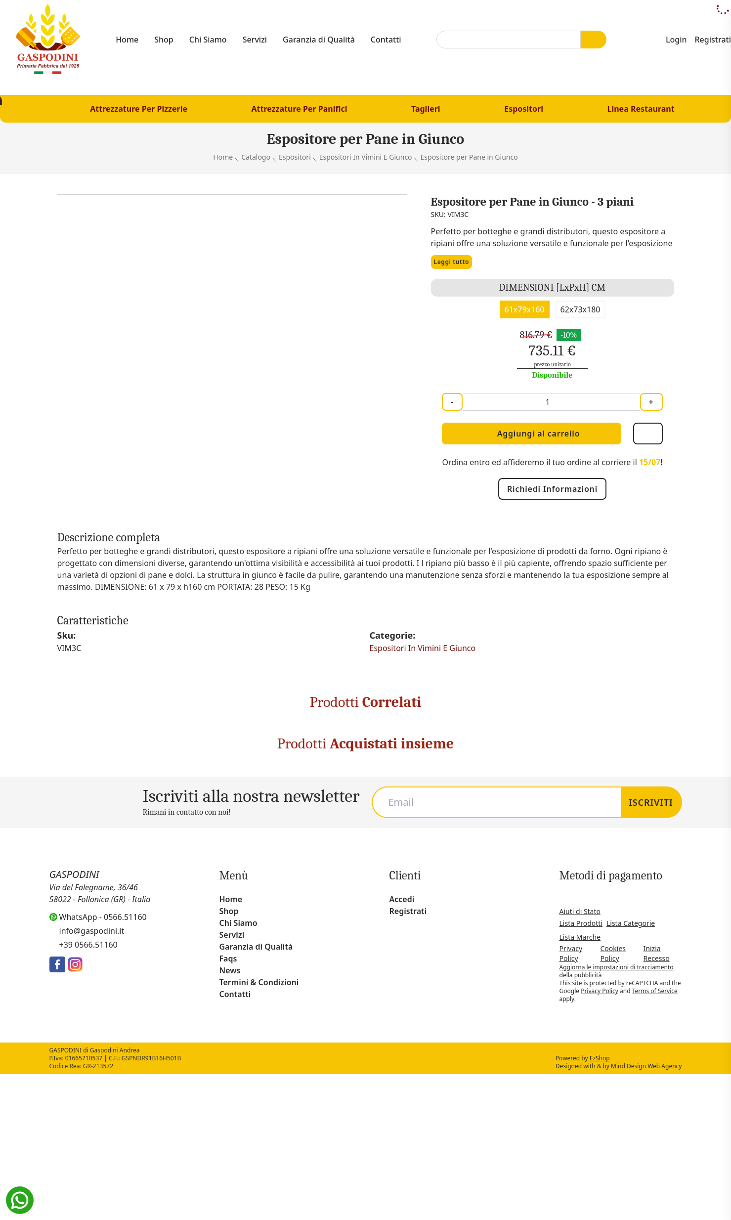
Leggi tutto (453, 316)
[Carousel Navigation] (365, 982)
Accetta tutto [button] (566, 1193)
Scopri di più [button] (165, 1193)
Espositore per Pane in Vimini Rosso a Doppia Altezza (55, 872)
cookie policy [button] (299, 1057)
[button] (598, 1020)
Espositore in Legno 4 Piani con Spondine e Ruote (365, 872)
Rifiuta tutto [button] (489, 1193)
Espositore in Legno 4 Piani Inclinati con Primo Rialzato (572, 872)
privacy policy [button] (480, 1038)
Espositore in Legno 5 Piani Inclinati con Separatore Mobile (262, 872)
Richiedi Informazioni (553, 543)
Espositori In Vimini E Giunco (425, 702)
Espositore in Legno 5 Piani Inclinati (469, 872)
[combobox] (511, 39)
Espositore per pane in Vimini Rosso (158, 872)
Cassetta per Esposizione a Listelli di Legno (675, 872)
